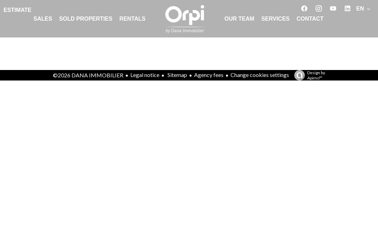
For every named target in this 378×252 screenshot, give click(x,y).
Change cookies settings (260, 74)
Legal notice (144, 74)
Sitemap (176, 74)
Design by (308, 75)
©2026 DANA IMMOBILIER (88, 75)
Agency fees (209, 74)
